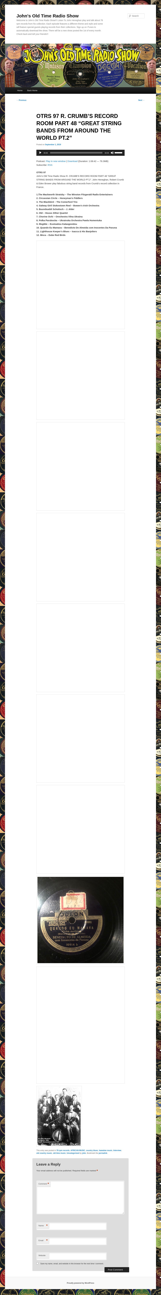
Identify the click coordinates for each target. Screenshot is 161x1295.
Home (20, 90)
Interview (117, 1150)
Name (43, 1226)
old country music (44, 1153)
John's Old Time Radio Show (47, 15)
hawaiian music (105, 1150)
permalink (103, 1153)
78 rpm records (63, 1150)
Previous (21, 100)
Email (43, 1240)
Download (73, 161)
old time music (59, 1153)
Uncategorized (73, 1153)
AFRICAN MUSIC (78, 1150)
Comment (44, 1184)
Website (42, 1255)
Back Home (32, 90)
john (84, 1153)
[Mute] (112, 152)
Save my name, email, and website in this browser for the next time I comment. (72, 1264)
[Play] (40, 152)
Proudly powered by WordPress (80, 1283)
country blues (92, 1150)
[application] (80, 153)
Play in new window (56, 161)
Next (141, 100)
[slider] (76, 153)
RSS (50, 165)
